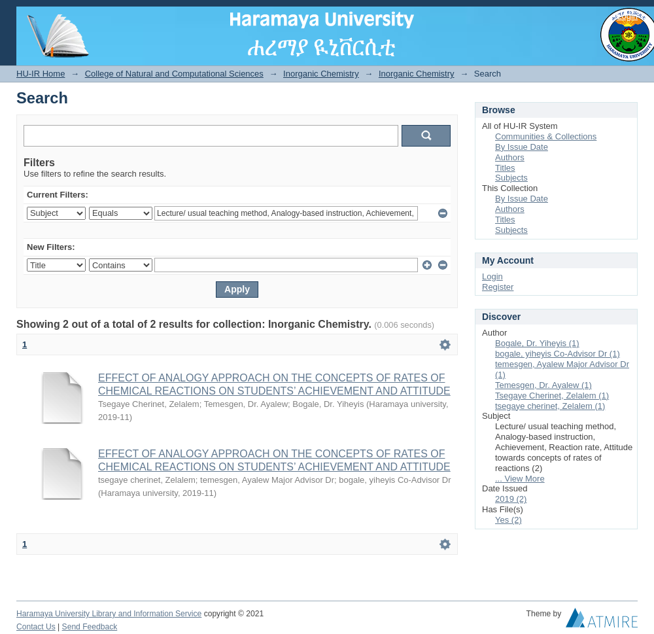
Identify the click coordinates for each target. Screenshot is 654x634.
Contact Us (36, 626)
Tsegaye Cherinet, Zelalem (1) (552, 395)
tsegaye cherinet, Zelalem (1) (550, 406)
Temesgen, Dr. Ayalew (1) (543, 385)
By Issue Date (521, 147)
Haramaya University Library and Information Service (108, 613)
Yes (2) (508, 520)
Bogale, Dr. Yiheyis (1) (537, 343)
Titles (505, 168)
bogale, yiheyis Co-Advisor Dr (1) (557, 354)
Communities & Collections (545, 136)
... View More (520, 479)
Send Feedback (90, 626)
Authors (510, 157)
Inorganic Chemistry (321, 74)
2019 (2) (510, 499)
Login (627, 16)
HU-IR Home (40, 74)
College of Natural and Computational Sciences (174, 74)
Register (497, 287)
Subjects (511, 178)
